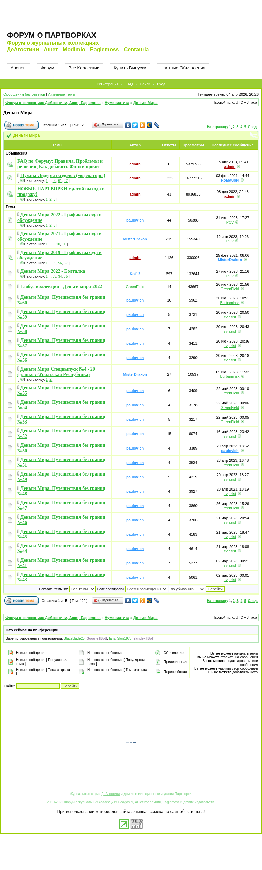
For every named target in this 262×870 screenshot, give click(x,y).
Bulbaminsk (230, 302)
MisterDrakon (135, 239)
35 (66, 276)
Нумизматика (117, 103)
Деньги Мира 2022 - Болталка (52, 271)
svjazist (230, 317)
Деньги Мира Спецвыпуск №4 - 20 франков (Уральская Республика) (56, 371)
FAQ (129, 84)
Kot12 (135, 274)
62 (66, 181)
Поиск (145, 84)
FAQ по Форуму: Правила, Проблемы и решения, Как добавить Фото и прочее (60, 164)
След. (253, 127)
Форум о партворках (51, 35)
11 (64, 244)
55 (54, 263)
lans (112, 638)
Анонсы (18, 67)
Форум (47, 67)
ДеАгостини (110, 794)
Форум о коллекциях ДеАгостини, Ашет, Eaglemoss (53, 103)
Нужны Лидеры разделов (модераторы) (62, 175)
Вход (161, 84)
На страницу (217, 127)
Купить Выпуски (130, 67)
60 (54, 181)
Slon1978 (124, 638)
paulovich (135, 220)
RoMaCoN (230, 180)
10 (58, 244)
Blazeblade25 (74, 638)
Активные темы (61, 94)
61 (60, 181)
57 (66, 263)
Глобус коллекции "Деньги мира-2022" (62, 286)
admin (134, 164)
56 (60, 263)
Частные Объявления (183, 67)
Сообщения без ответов (24, 94)
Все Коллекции (84, 67)
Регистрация (107, 84)
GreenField (135, 287)
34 (60, 276)
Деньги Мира (145, 103)
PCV (230, 222)
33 (54, 276)
